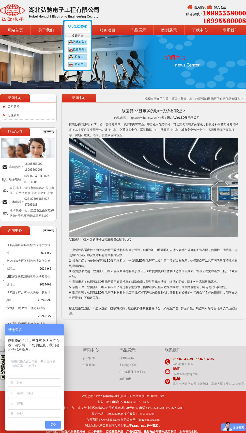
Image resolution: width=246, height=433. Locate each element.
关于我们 (46, 30)
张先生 (79, 64)
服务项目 (107, 30)
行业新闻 (13, 115)
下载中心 (200, 30)
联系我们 (230, 30)
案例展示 (169, 30)
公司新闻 (13, 106)
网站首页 (15, 30)
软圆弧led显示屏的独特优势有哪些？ (219, 98)
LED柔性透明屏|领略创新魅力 (25, 324)
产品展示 (138, 30)
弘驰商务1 (79, 42)
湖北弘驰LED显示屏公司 (183, 117)
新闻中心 (186, 98)
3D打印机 (125, 379)
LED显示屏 (126, 358)
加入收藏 (220, 7)
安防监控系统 (128, 365)
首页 (174, 98)
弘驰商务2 (79, 49)
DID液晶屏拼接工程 (132, 372)
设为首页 (200, 7)
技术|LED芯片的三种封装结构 (25, 308)
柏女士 (79, 56)
